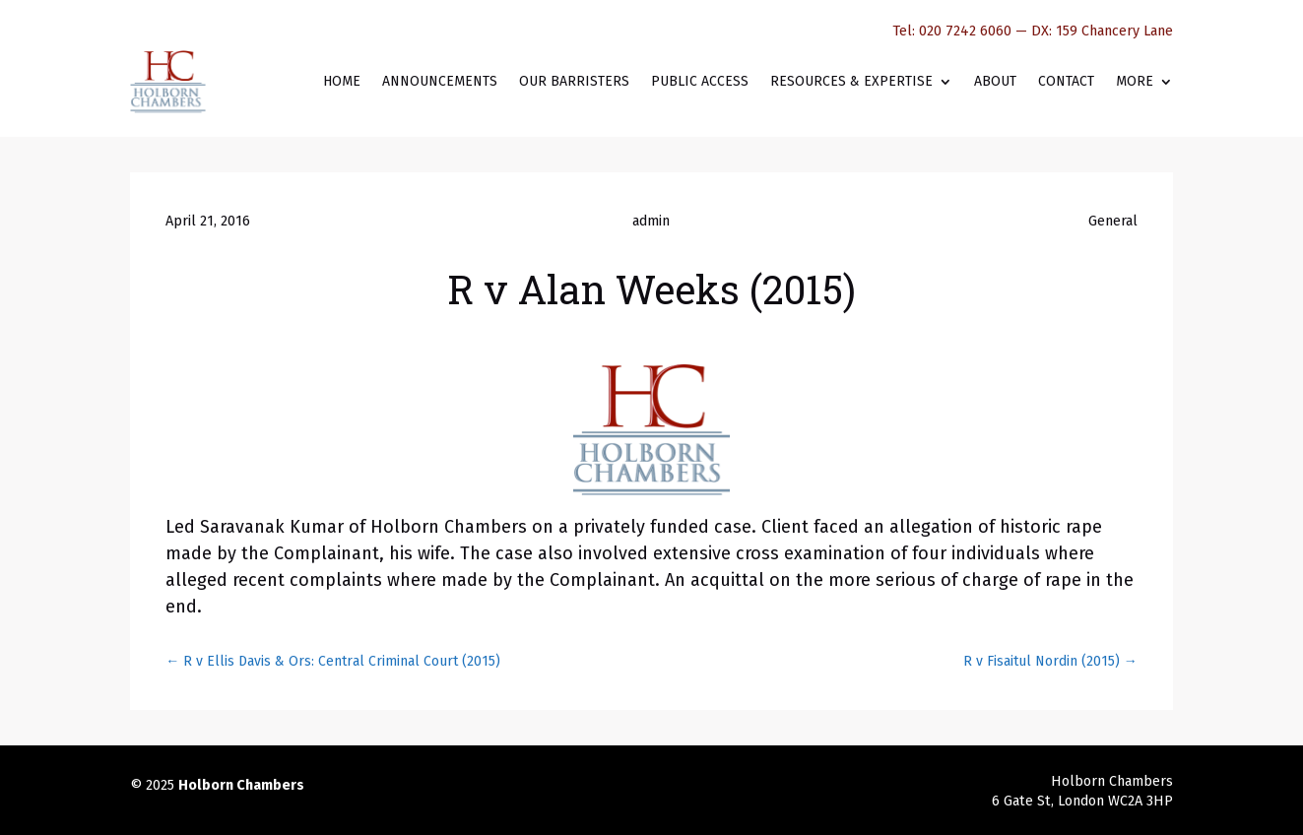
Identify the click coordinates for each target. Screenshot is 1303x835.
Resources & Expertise (851, 81)
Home (341, 81)
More (1134, 81)
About (995, 81)
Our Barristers (574, 81)
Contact (1066, 81)
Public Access (700, 81)
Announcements (439, 81)
